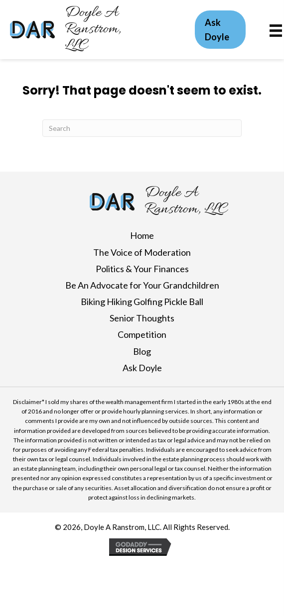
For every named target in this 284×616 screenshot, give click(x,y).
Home (142, 235)
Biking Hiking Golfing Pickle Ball (142, 301)
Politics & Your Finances (142, 268)
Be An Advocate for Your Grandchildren (142, 285)
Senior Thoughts (142, 317)
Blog (142, 351)
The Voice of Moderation (142, 252)
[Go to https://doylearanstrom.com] (107, 29)
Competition (142, 334)
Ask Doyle (142, 367)
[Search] (142, 128)
